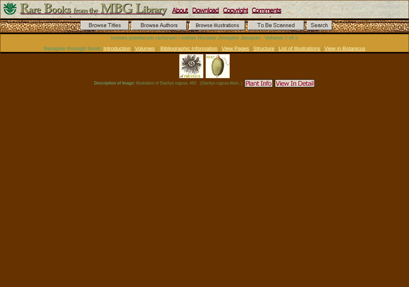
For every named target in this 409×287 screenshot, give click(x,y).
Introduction (117, 48)
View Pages (235, 48)
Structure (263, 48)
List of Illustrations (299, 48)
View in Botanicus (344, 48)
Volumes (145, 48)
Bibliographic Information (189, 48)
